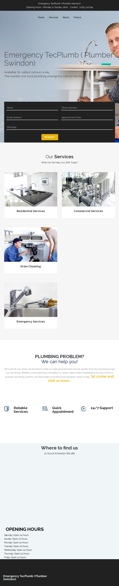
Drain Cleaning (30, 268)
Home (41, 17)
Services (53, 17)
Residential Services (31, 213)
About (66, 17)
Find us (77, 17)
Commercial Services (88, 213)
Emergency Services (31, 323)
